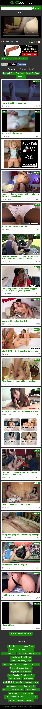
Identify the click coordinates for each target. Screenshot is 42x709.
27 (31, 42)
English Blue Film (26, 693)
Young (9, 58)
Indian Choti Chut (9, 653)
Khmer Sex (21, 77)
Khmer (21, 58)
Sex (3, 58)
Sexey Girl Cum (32, 73)
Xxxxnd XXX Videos (31, 664)
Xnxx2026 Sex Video (29, 697)
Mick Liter (13, 693)
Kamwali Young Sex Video (13, 73)
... (27, 58)
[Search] (16, 8)
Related (12, 69)
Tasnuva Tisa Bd (14, 679)
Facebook (22, 64)
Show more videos (21, 633)
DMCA (20, 707)
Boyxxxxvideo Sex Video (21, 672)
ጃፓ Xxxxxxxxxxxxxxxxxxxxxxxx (21, 701)
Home (7, 707)
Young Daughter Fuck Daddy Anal (21, 675)
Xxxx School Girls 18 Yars (21, 657)
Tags (14, 707)
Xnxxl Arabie (29, 646)
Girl (15, 58)
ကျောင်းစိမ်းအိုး (12, 686)
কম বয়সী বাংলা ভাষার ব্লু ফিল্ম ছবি (21, 650)
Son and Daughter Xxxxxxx (21, 668)
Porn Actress (29, 679)
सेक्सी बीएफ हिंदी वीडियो (27, 686)
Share (4, 64)
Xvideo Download (33, 690)
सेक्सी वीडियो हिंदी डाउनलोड (12, 682)
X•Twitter (12, 64)
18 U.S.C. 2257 (30, 707)
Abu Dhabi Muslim (11, 697)
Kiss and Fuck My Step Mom (29, 653)
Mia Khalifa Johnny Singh (21, 661)
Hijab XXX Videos (15, 646)
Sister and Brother (31, 682)
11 (38, 42)
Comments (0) (27, 69)
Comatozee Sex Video (12, 664)
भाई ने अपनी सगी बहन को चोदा (13, 690)
